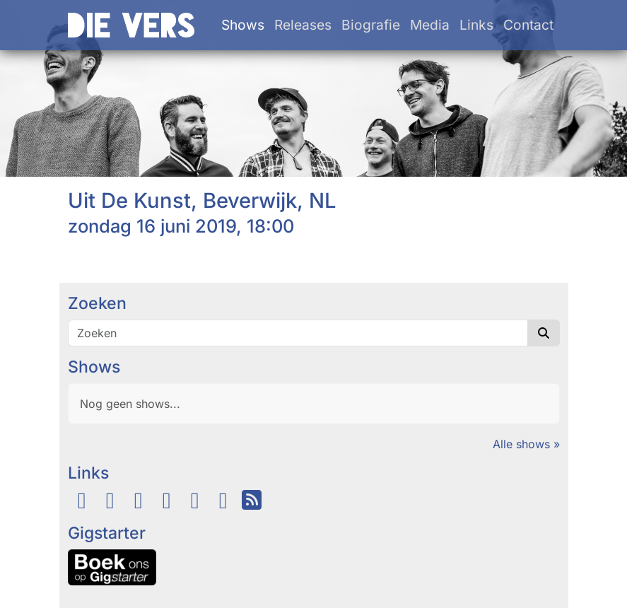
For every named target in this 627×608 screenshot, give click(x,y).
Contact (528, 24)
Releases (303, 24)
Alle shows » (526, 444)
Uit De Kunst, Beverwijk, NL (202, 200)
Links (476, 24)
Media (430, 24)
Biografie (370, 24)
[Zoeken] (298, 333)
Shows (242, 24)
